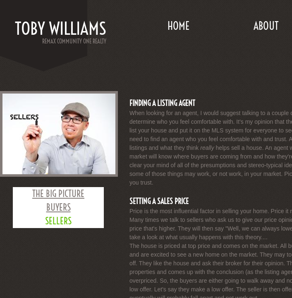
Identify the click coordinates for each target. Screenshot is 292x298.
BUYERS (58, 207)
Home (178, 26)
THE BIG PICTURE (58, 193)
